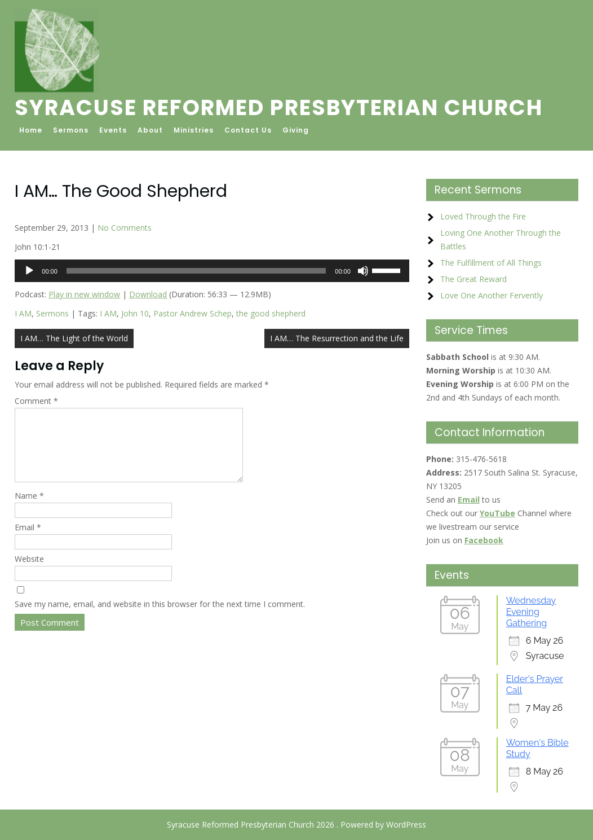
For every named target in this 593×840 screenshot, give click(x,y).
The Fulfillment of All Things (491, 262)
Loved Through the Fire (483, 216)
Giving (295, 130)
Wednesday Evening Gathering (531, 611)
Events (113, 130)
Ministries (194, 130)
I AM (23, 313)
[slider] (196, 271)
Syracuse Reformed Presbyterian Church (279, 107)
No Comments (125, 227)
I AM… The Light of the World (74, 338)
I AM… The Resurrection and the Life (337, 338)
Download (148, 294)
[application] (212, 271)
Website (29, 572)
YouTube (497, 513)
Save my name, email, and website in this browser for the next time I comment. (160, 617)
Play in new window (84, 294)
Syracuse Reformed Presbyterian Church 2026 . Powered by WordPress (296, 824)
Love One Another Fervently (491, 295)
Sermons (70, 130)
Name (29, 509)
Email (28, 540)
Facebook (483, 540)
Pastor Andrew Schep (192, 313)
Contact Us (248, 130)
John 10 (135, 313)
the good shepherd (271, 313)
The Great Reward (473, 279)
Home (30, 130)
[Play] (29, 270)
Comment (36, 400)
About (150, 130)
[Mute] (363, 270)
